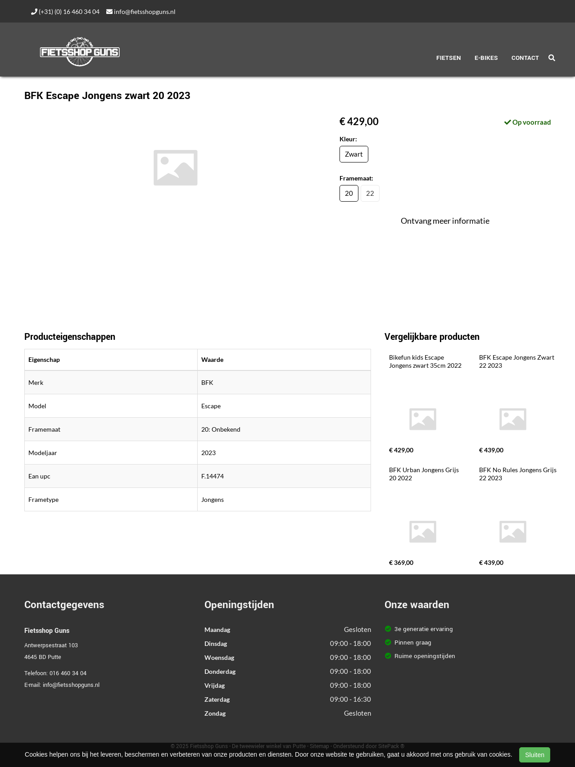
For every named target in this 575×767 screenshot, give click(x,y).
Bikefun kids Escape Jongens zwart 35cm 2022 (425, 361)
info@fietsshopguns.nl (141, 11)
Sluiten (534, 754)
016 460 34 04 (68, 673)
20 (349, 193)
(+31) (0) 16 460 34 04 (65, 11)
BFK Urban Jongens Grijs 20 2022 (424, 474)
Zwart (354, 154)
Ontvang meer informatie (445, 221)
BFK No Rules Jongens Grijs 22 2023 (518, 474)
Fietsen (448, 58)
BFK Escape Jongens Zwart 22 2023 (517, 361)
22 (370, 193)
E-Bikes (486, 58)
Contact (525, 58)
